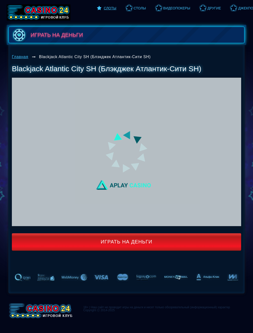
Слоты (110, 8)
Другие (214, 8)
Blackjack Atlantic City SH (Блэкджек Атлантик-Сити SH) (95, 57)
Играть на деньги (126, 241)
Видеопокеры (176, 8)
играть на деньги (47, 35)
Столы (140, 8)
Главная (20, 57)
